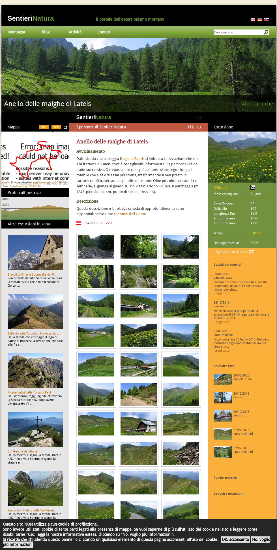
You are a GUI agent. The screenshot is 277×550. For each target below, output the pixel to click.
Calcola (255, 233)
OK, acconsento (235, 539)
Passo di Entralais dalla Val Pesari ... (32, 510)
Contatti (104, 32)
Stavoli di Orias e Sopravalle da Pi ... (32, 274)
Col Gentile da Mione (22, 451)
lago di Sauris (134, 158)
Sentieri (31, 18)
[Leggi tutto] (222, 293)
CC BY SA (35, 186)
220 (109, 223)
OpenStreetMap (19, 186)
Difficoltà (220, 188)
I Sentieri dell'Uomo (130, 214)
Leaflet (6, 182)
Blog (46, 32)
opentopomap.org (43, 182)
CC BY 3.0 (60, 182)
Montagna (16, 32)
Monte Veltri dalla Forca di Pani (29, 392)
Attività (74, 32)
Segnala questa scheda (230, 252)
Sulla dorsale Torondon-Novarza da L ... (34, 333)
